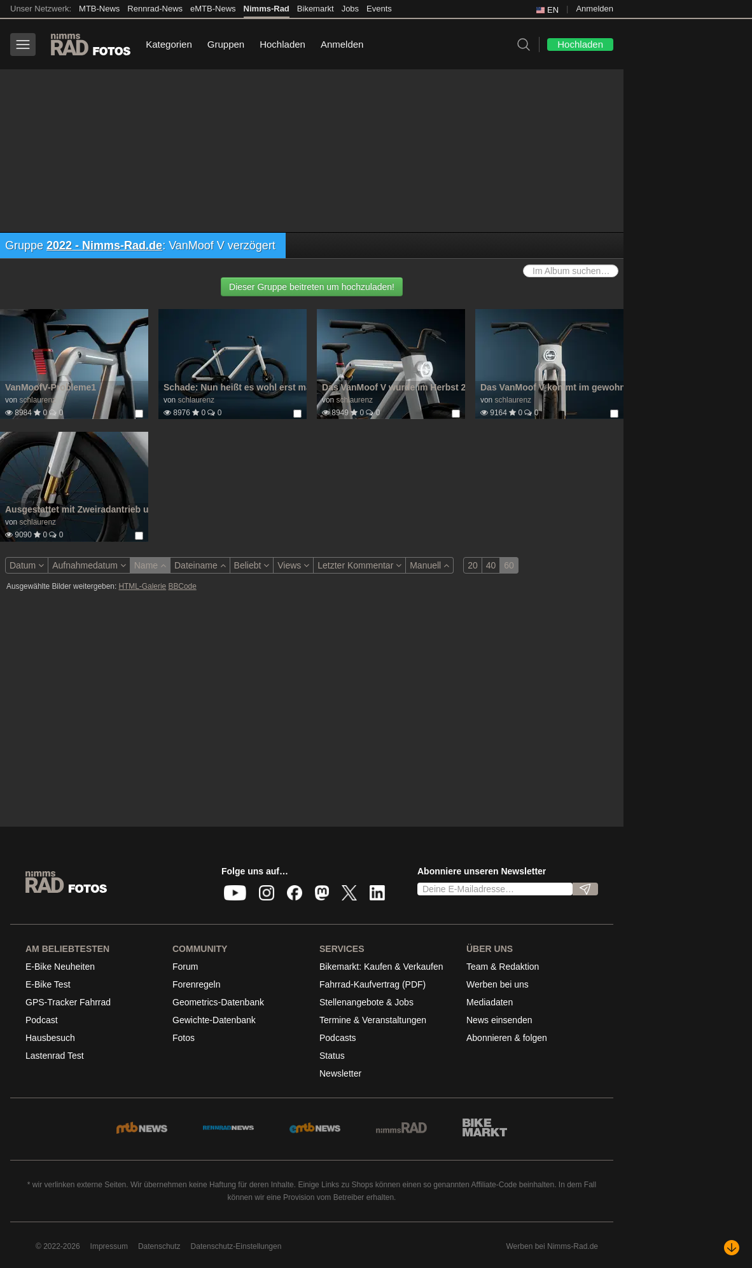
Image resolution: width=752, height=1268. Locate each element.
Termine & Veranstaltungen (372, 1020)
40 (491, 565)
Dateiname (200, 565)
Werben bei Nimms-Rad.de (552, 1246)
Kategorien (169, 44)
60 (509, 565)
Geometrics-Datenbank (218, 1002)
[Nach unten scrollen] (731, 1247)
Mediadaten (489, 1002)
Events (379, 8)
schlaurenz (37, 400)
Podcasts (337, 1038)
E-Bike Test (48, 984)
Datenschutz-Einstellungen (236, 1246)
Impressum (109, 1246)
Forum (185, 966)
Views (293, 565)
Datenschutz (159, 1246)
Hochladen (282, 44)
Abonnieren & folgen (506, 1038)
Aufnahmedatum (89, 565)
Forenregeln (196, 984)
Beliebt (252, 565)
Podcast (41, 1020)
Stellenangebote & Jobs (366, 1002)
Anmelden (594, 8)
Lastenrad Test (54, 1056)
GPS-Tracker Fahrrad (68, 1002)
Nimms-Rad (266, 8)
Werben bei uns (497, 984)
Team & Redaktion (502, 966)
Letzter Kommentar (359, 565)
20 (473, 565)
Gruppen (225, 44)
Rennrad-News (155, 8)
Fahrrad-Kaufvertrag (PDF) (372, 984)
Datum (27, 565)
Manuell (429, 565)
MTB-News (99, 8)
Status (332, 1056)
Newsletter (340, 1073)
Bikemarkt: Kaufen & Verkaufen (381, 966)
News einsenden (499, 1020)
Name (150, 565)
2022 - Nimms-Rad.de (104, 245)
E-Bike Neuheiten (60, 966)
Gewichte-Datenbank (214, 1020)
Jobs (350, 8)
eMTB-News (213, 8)
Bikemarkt (315, 8)
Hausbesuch (50, 1038)
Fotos (183, 1038)
